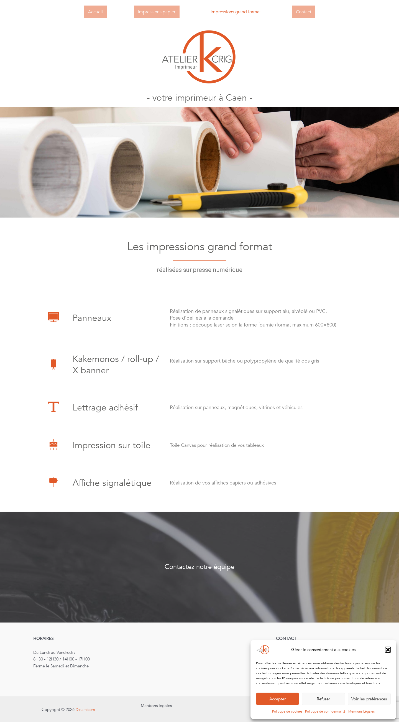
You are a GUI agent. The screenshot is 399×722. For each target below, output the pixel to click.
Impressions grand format (236, 12)
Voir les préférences (369, 699)
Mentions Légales (361, 711)
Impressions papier (156, 12)
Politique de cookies (287, 711)
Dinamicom (85, 709)
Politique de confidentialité (325, 711)
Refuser (323, 699)
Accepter (277, 699)
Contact (303, 12)
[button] (388, 649)
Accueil (95, 12)
